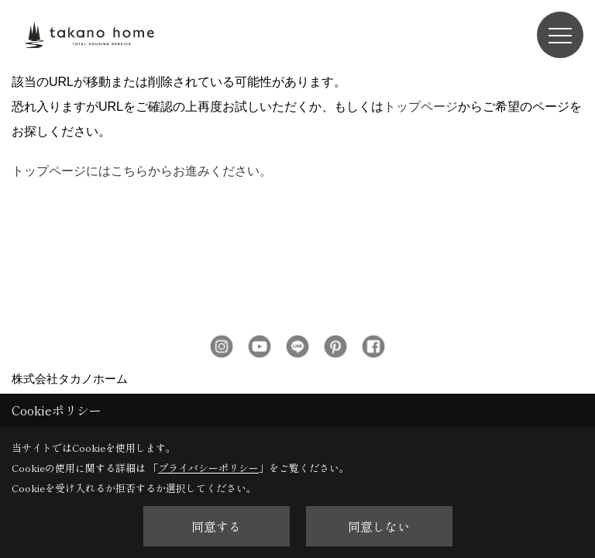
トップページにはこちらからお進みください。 (142, 101)
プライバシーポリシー (208, 467)
